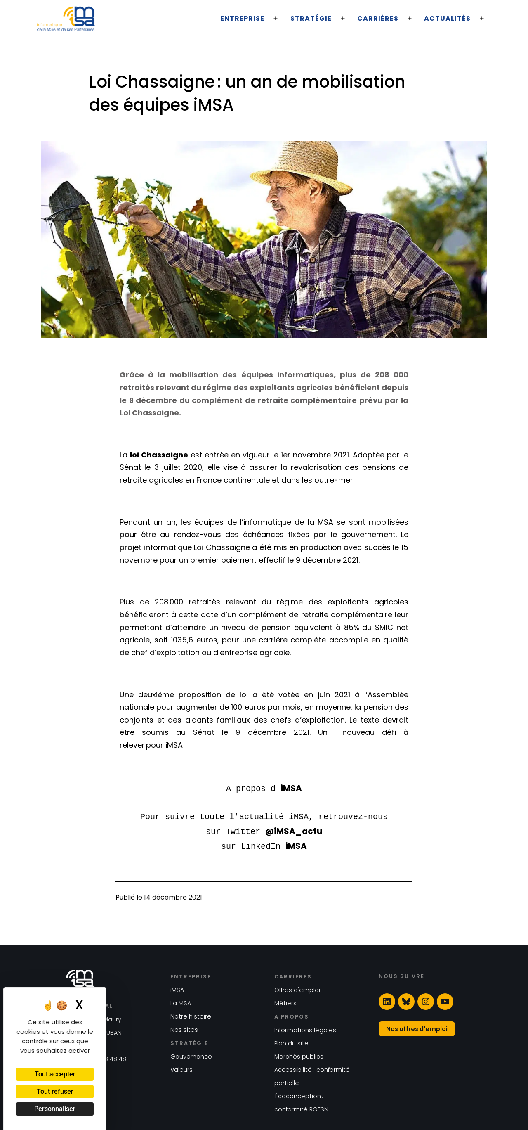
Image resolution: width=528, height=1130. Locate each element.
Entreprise (242, 18)
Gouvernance (191, 1054)
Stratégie (311, 18)
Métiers (285, 1001)
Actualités (447, 18)
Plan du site (291, 1041)
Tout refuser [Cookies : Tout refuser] (55, 1091)
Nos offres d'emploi (417, 1026)
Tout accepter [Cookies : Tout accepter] (55, 1074)
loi (135, 455)
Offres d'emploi (297, 987)
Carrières (377, 18)
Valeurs (181, 1067)
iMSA (291, 788)
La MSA (180, 1001)
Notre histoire (190, 1014)
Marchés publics (298, 1054)
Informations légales (305, 1027)
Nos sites (184, 1027)
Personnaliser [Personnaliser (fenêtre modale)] (54, 1109)
